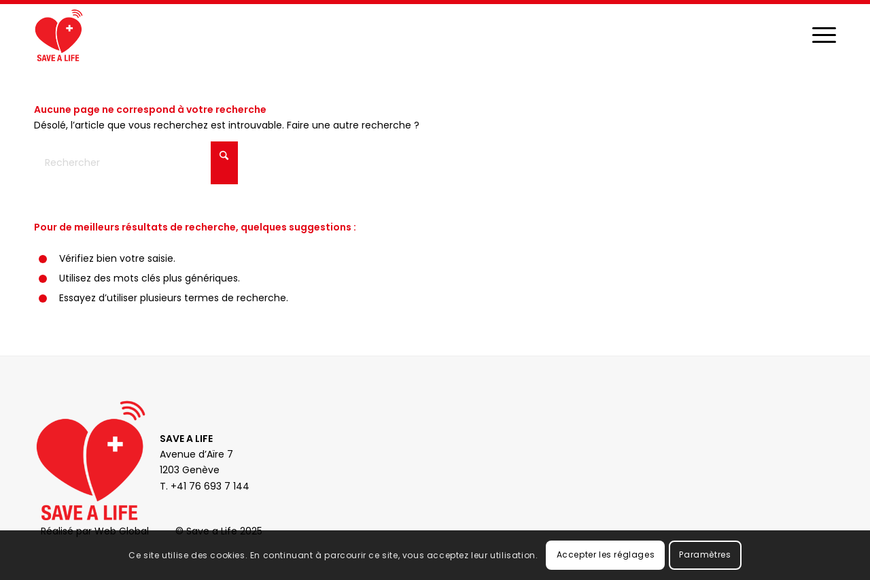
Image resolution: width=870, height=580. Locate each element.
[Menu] (824, 34)
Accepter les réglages (606, 554)
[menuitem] (824, 34)
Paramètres (705, 554)
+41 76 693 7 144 (210, 486)
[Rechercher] (136, 162)
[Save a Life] (58, 34)
